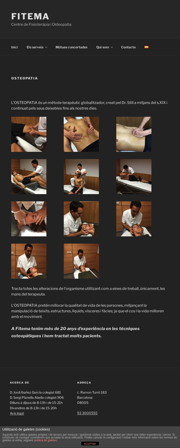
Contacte (128, 47)
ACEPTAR (90, 443)
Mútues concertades (71, 47)
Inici (14, 47)
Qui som (104, 47)
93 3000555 (87, 413)
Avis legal (17, 413)
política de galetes (45, 440)
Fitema (30, 16)
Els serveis (37, 47)
